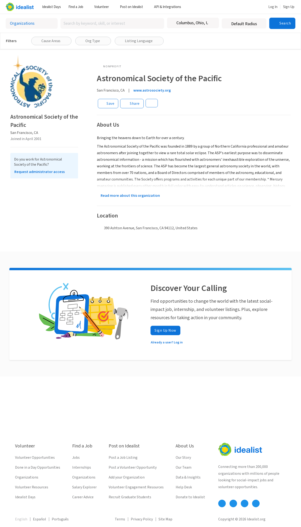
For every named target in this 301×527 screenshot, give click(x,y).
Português (60, 519)
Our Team (183, 467)
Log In (272, 6)
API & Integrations (169, 6)
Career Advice (83, 497)
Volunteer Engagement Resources (136, 487)
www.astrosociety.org (152, 90)
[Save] (108, 103)
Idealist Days (51, 6)
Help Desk (184, 487)
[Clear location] (212, 23)
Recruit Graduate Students (130, 497)
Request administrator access (39, 171)
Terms (120, 519)
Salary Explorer (84, 487)
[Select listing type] (32, 23)
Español (39, 519)
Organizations (26, 477)
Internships (81, 467)
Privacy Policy (142, 519)
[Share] (132, 103)
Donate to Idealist (190, 497)
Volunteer (103, 6)
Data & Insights (188, 477)
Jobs (76, 457)
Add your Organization (127, 477)
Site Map (165, 519)
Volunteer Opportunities (35, 457)
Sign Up (288, 6)
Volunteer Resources (31, 487)
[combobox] (112, 23)
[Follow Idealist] (222, 503)
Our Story (183, 457)
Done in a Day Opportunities (37, 467)
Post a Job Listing (123, 457)
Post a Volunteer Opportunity (133, 467)
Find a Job (77, 6)
